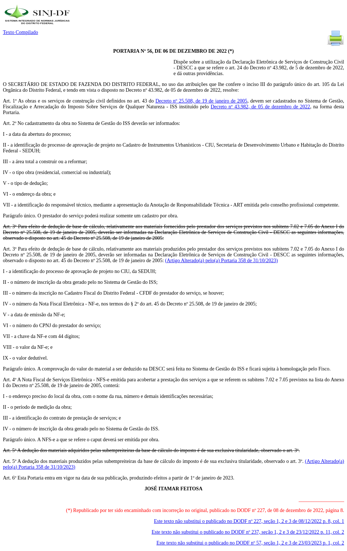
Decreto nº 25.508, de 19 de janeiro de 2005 (201, 101)
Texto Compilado (20, 32)
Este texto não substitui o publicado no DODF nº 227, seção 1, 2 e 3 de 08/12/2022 (249, 521)
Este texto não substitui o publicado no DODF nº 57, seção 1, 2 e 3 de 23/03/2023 (250, 543)
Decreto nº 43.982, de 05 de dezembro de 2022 (260, 106)
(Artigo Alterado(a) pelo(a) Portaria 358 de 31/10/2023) (221, 260)
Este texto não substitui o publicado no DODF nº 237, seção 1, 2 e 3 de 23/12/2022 (247, 532)
